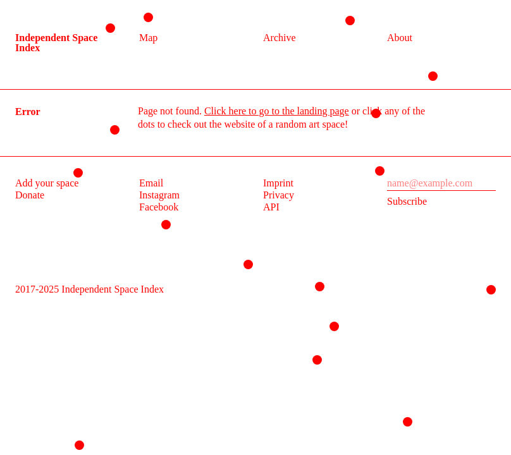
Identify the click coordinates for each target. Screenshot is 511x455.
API (271, 207)
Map (148, 37)
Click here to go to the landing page (276, 111)
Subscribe (407, 201)
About (399, 37)
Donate (29, 195)
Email (151, 183)
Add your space (46, 183)
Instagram (159, 195)
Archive (279, 37)
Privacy (278, 195)
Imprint (278, 183)
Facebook (158, 207)
